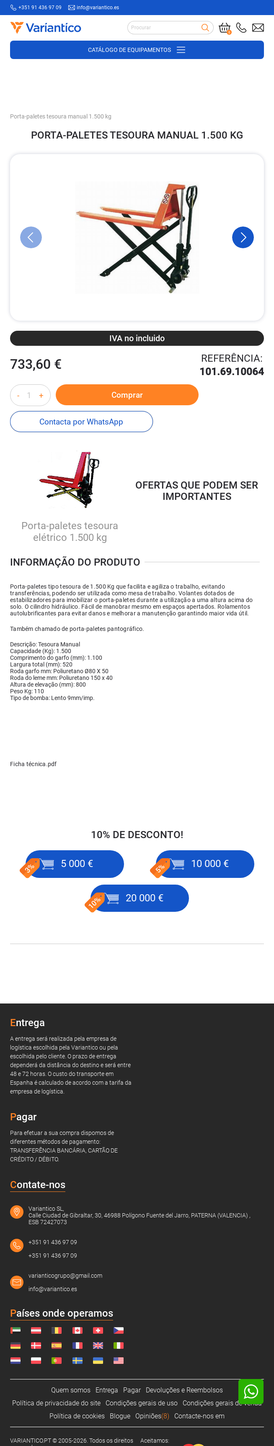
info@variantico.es (52, 1289)
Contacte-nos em (199, 1416)
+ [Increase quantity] (41, 395)
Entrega (107, 1390)
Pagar (132, 1390)
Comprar (106, 395)
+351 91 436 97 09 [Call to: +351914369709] (40, 7)
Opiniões (152, 1416)
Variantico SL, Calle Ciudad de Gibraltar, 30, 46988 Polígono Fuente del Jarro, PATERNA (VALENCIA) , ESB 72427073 (139, 1215)
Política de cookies (77, 1416)
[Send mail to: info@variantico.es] (258, 27)
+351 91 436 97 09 (52, 1242)
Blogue (120, 1416)
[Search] (205, 28)
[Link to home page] (43, 27)
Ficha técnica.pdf (33, 738)
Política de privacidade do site (56, 1403)
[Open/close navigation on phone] (137, 49)
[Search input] (170, 27)
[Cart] (224, 27)
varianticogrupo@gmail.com (65, 1275)
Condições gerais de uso (142, 1403)
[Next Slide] (243, 237)
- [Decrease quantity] (18, 395)
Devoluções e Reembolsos (184, 1390)
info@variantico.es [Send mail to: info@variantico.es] (98, 7)
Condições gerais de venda (222, 1403)
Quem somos (70, 1390)
